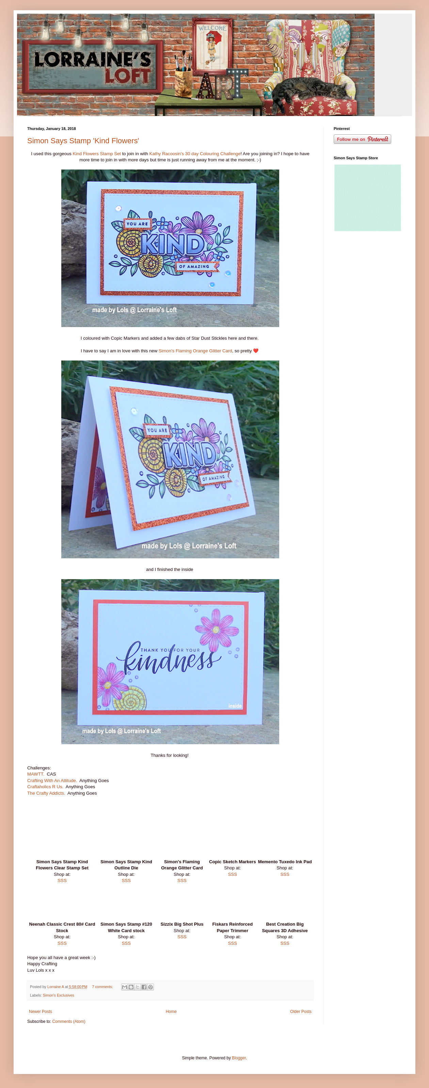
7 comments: (103, 987)
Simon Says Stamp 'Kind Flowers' (83, 140)
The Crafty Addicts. (46, 793)
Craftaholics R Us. (46, 786)
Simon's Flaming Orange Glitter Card (195, 350)
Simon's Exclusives (58, 995)
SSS (62, 880)
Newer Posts (40, 1011)
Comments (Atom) (68, 1021)
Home (171, 1011)
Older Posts (301, 1011)
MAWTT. (35, 774)
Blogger (239, 1058)
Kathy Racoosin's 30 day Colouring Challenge (195, 153)
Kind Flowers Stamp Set (96, 153)
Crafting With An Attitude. (52, 780)
